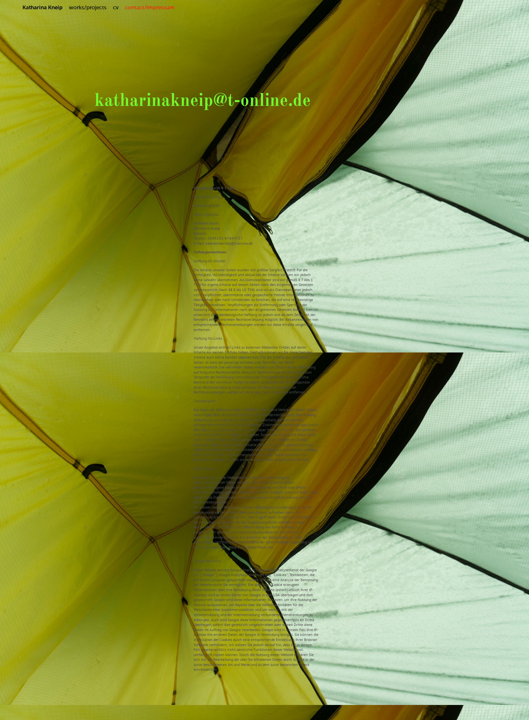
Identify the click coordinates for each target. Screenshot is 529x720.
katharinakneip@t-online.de (202, 101)
